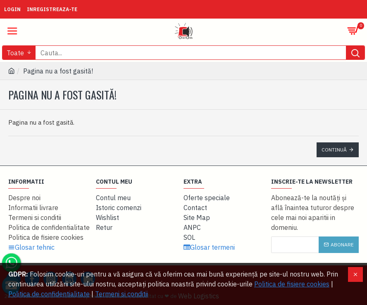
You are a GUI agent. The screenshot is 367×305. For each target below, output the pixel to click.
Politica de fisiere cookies (291, 284)
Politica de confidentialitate (49, 294)
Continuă (334, 150)
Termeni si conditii (121, 294)
